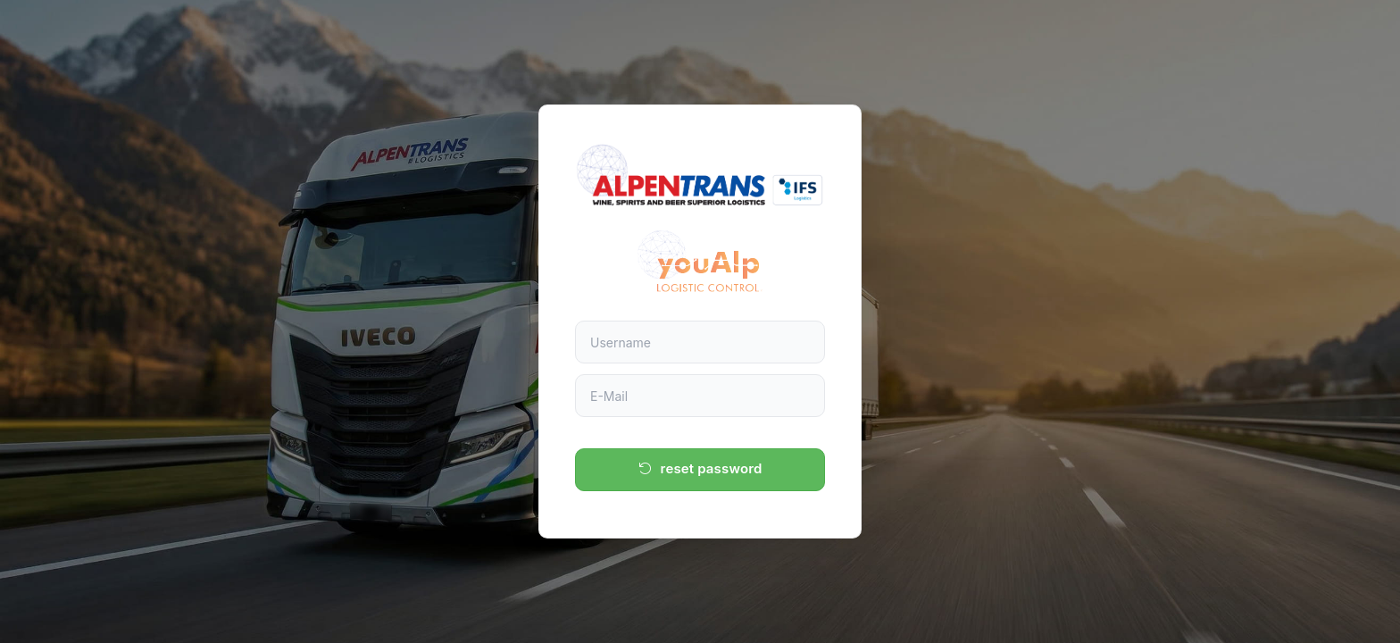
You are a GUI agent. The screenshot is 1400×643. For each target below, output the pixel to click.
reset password (700, 468)
